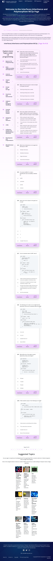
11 (28, 449)
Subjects (20, 1)
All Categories (9, 30)
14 (35, 449)
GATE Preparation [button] (28, 1)
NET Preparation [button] (37, 1)
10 (26, 449)
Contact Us (10, 557)
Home (5, 30)
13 (33, 449)
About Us (5, 557)
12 (30, 449)
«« (11, 449)
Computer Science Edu (9, 2)
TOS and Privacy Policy (24, 557)
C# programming (15, 30)
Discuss (27, 76)
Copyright (16, 557)
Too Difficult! (35, 76)
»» (41, 449)
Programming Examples (46, 2)
